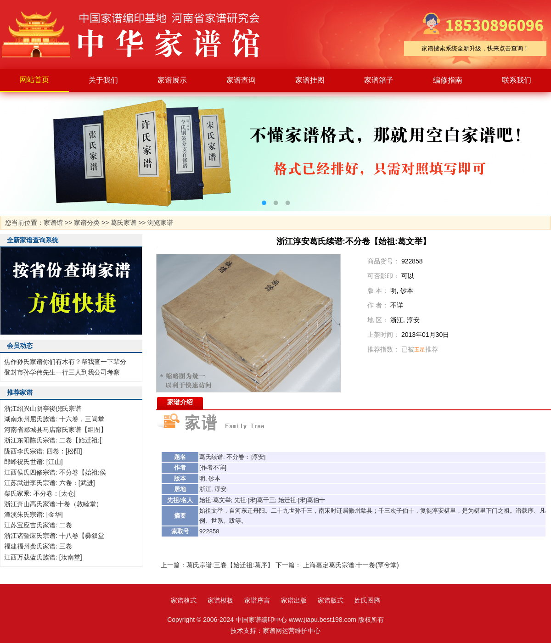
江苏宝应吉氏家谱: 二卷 (38, 525)
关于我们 (103, 80)
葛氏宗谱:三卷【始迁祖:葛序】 (230, 565)
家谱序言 (257, 600)
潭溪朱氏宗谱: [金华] (33, 514)
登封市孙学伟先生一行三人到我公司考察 (62, 372)
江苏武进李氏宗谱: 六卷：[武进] (49, 482)
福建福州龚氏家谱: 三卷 (38, 546)
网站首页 (34, 80)
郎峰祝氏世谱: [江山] (33, 461)
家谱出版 (294, 600)
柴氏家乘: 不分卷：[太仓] (40, 493)
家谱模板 (220, 600)
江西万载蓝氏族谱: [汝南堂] (43, 557)
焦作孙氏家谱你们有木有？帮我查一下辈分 (65, 361)
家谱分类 (87, 222)
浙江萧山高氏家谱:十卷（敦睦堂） (53, 504)
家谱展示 (172, 80)
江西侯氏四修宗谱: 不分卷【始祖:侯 (55, 472)
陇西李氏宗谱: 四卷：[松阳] (43, 451)
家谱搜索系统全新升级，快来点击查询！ (475, 48)
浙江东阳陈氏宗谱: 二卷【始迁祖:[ (52, 440)
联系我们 (516, 80)
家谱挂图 (310, 80)
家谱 (138, 34)
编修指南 (447, 80)
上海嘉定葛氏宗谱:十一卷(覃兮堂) (351, 565)
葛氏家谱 (123, 222)
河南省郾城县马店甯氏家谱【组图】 (55, 429)
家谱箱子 (379, 80)
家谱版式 (330, 600)
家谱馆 (53, 222)
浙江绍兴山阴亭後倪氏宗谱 (42, 408)
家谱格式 (184, 600)
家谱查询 (241, 80)
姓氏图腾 (367, 600)
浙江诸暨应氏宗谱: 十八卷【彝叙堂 (54, 535)
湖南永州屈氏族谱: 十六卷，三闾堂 (54, 419)
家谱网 (272, 630)
